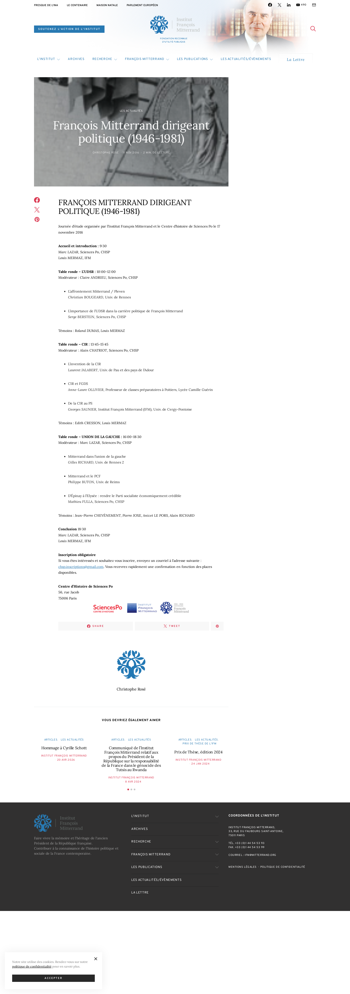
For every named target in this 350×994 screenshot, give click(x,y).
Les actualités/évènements (246, 59)
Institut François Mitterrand (64, 756)
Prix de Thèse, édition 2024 (198, 752)
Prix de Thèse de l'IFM (199, 743)
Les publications (192, 59)
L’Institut (46, 59)
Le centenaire (77, 5)
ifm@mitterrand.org (260, 855)
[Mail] (314, 5)
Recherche (102, 59)
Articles (50, 739)
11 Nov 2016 (131, 152)
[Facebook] (270, 5)
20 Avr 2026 (66, 760)
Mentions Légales (242, 867)
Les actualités (131, 111)
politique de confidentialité (32, 966)
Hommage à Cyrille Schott (64, 747)
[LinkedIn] (288, 5)
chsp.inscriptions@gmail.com (81, 566)
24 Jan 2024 (200, 764)
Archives (76, 59)
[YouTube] (301, 5)
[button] (128, 789)
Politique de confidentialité (282, 867)
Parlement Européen (142, 5)
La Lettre (296, 59)
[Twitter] (279, 5)
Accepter (53, 978)
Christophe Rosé (106, 152)
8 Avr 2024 (133, 781)
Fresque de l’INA (46, 5)
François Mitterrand (144, 59)
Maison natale (107, 5)
